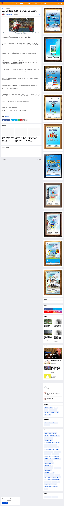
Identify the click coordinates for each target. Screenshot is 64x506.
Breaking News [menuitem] (23, 3)
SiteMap (41, 0)
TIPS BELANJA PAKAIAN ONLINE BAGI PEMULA (56, 361)
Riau (49, 414)
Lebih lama (39, 159)
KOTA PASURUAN (57, 458)
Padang (54, 484)
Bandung (54, 433)
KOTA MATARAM (56, 456)
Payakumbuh (55, 486)
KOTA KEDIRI (55, 449)
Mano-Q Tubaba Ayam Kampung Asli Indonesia (51, 355)
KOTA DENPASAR (48, 449)
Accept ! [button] (5, 502)
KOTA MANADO (48, 456)
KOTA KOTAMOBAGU (49, 451)
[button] (58, 3)
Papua (57, 412)
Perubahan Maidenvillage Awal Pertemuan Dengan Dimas (57, 338)
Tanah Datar (55, 422)
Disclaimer (37, 0)
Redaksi (14, 0)
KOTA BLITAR (47, 447)
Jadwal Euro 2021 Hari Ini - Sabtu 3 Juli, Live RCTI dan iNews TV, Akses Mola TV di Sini (21, 139)
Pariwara (47, 497)
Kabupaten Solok (48, 422)
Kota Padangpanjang (55, 479)
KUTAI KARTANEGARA (56, 477)
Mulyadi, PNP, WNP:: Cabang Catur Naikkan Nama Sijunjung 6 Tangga (8, 139)
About (5, 0)
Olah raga (8, 8)
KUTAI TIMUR (47, 479)
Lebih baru (4, 159)
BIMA (46, 433)
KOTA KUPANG (57, 451)
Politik (56, 407)
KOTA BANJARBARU (48, 440)
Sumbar (46, 407)
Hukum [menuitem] (36, 3)
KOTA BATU (57, 442)
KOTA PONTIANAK (48, 461)
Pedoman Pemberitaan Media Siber (22, 0)
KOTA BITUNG (53, 444)
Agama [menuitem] (45, 3)
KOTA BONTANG (55, 447)
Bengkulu (52, 412)
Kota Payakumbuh (55, 481)
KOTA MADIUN (47, 454)
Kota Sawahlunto (48, 484)
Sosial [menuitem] (40, 3)
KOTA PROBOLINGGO (49, 463)
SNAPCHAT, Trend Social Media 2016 (56, 375)
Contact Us (9, 0)
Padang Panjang (48, 486)
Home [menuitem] (17, 3)
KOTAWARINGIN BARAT (49, 472)
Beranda (4, 8)
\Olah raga (47, 425)
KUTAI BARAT (47, 477)
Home (2, 0)
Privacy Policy (32, 0)
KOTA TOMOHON (48, 470)
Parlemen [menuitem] (30, 3)
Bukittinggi (52, 435)
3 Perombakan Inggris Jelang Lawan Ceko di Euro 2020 (33, 139)
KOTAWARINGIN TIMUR (49, 474)
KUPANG (57, 474)
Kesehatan (47, 412)
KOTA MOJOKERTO (48, 458)
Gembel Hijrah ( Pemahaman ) (47, 326)
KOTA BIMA (47, 444)
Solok (46, 488)
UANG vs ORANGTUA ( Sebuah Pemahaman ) (48, 337)
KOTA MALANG (55, 454)
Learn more (9, 500)
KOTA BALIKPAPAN (48, 437)
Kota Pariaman (47, 481)
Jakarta (51, 407)
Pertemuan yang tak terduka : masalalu (57, 326)
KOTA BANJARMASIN (49, 442)
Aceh (46, 414)
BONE (50, 433)
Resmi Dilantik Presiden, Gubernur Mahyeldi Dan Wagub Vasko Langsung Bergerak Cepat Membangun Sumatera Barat (56, 369)
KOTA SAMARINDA (48, 465)
